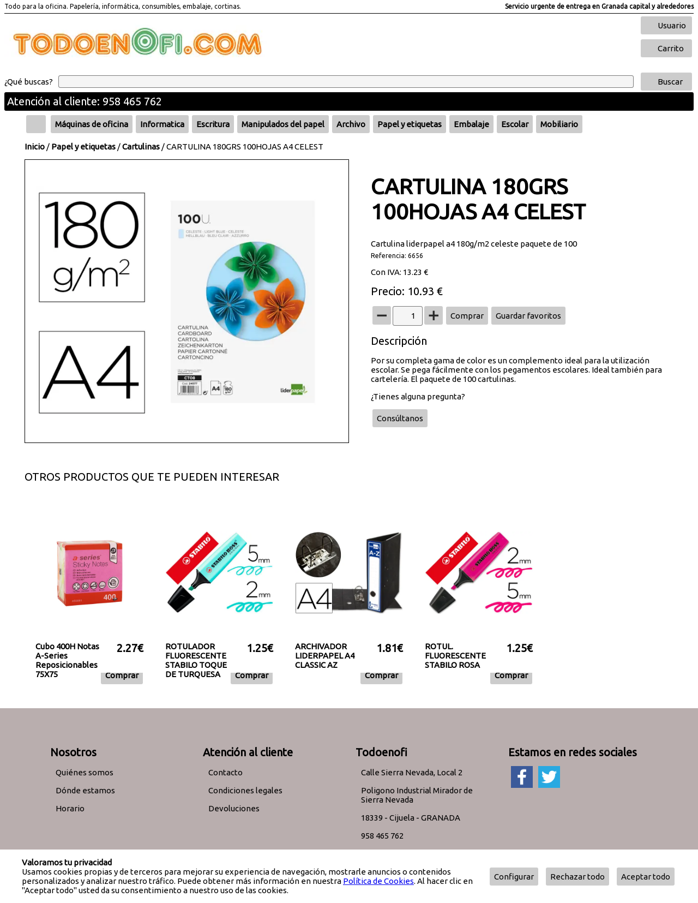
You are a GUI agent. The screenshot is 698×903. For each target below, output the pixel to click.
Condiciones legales (245, 790)
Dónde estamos (85, 790)
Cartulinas (141, 146)
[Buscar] (346, 81)
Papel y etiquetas (83, 146)
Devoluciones (234, 808)
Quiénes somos (84, 772)
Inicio (35, 146)
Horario (70, 808)
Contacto (225, 772)
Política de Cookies (378, 881)
